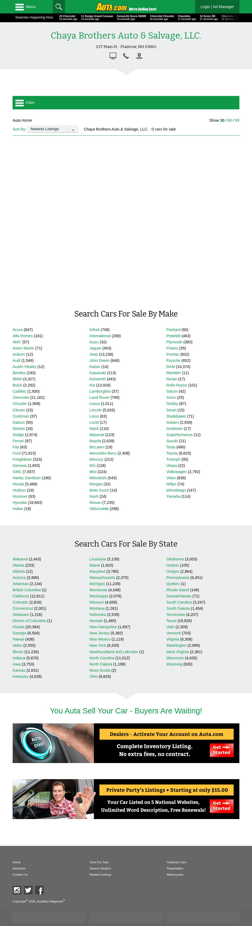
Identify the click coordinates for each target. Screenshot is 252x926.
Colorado (20, 602)
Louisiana (97, 559)
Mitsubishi (98, 478)
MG (92, 465)
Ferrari (18, 441)
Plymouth (174, 342)
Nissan (95, 502)
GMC (17, 472)
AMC (17, 342)
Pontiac (172, 354)
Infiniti (94, 330)
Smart (171, 410)
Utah (170, 627)
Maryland (97, 571)
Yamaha (173, 496)
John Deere (99, 360)
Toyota (172, 453)
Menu (25, 7)
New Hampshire (103, 627)
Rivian (171, 379)
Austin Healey (24, 367)
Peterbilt (173, 336)
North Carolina (101, 658)
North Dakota (100, 664)
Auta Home (22, 120)
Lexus (94, 403)
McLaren (96, 447)
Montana (96, 608)
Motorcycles (175, 874)
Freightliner (22, 459)
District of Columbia (29, 621)
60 (230, 120)
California (21, 596)
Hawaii (18, 639)
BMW (17, 379)
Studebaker (176, 416)
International (100, 336)
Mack (93, 428)
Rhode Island (177, 590)
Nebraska (97, 614)
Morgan (96, 484)
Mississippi (98, 596)
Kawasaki (97, 373)
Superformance (179, 435)
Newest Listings (100, 874)
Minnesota (98, 590)
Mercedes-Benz (102, 453)
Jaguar (95, 348)
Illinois (18, 652)
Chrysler (20, 403)
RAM (170, 367)
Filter (25, 103)
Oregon (172, 571)
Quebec (173, 584)
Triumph (173, 459)
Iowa (17, 664)
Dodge (18, 435)
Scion (171, 397)
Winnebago (176, 490)
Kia (92, 385)
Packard (173, 330)
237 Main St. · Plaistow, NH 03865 (126, 46)
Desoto (19, 428)
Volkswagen (176, 472)
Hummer (20, 496)
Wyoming (174, 664)
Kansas (19, 670)
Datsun (19, 422)
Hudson (19, 490)
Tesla (171, 447)
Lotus (94, 416)
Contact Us (20, 874)
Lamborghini (100, 391)
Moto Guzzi (99, 490)
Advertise (19, 868)
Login (217, 7)
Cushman (21, 416)
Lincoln (95, 410)
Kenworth (97, 379)
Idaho (17, 645)
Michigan (97, 584)
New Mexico (99, 639)
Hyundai (20, 502)
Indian (18, 509)
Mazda (95, 441)
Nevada (96, 621)
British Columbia (27, 590)
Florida (18, 627)
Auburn (19, 354)
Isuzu (93, 342)
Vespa (171, 465)
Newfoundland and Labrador (113, 652)
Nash (93, 496)
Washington (176, 645)
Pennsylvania (177, 577)
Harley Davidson (27, 478)
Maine (94, 565)
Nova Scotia (99, 670)
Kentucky (20, 676)
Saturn (172, 391)
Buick (17, 385)
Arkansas (21, 584)
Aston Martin (23, 348)
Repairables (175, 868)
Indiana (19, 658)
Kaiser (94, 367)
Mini (92, 472)
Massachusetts (102, 577)
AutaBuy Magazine (50, 901)
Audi (16, 360)
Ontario (172, 565)
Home (17, 862)
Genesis (20, 465)
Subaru (172, 422)
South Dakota (178, 608)
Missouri (96, 602)
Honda (18, 484)
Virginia (172, 639)
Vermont (173, 633)
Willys (171, 484)
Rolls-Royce (176, 385)
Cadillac (19, 391)
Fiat (16, 447)
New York (97, 645)
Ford (17, 453)
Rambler (173, 373)
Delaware (21, 614)
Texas (171, 621)
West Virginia (177, 652)
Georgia (19, 633)
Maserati (96, 435)
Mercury (96, 459)
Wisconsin (175, 658)
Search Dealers (100, 868)
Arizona (19, 577)
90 (237, 120)
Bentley (19, 373)
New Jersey (99, 633)
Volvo (171, 478)
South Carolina (179, 602)
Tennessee (175, 614)
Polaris (172, 348)
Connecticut (23, 608)
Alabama (20, 559)
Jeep (93, 354)
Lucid (93, 422)
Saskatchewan (179, 596)
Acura (18, 330)
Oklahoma (175, 559)
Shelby (172, 403)
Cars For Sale (99, 862)
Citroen (19, 410)
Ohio (93, 676)
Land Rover (99, 397)
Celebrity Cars (177, 862)
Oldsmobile (99, 509)
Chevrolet (21, 397)
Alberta (19, 571)
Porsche (173, 360)
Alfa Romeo (23, 336)
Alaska (18, 565)
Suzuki (172, 441)
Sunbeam (174, 428)
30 (222, 120)
